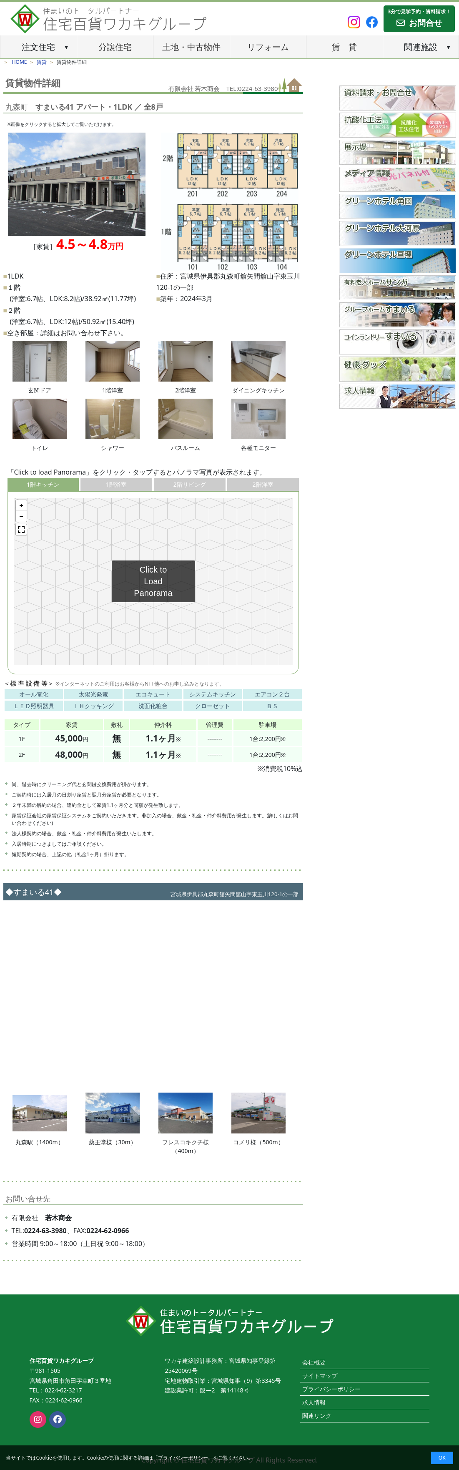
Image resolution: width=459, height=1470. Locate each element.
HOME (19, 61)
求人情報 (314, 1402)
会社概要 (314, 1362)
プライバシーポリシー (183, 1457)
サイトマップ (319, 1376)
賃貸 (42, 61)
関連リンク (316, 1416)
